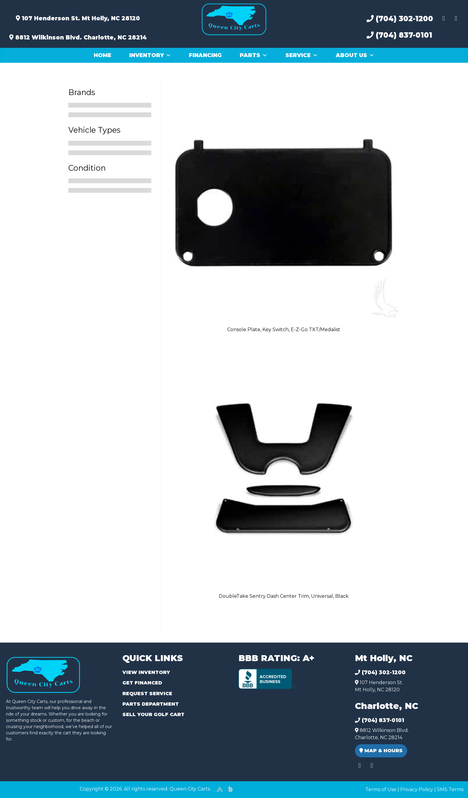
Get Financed (142, 683)
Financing (205, 55)
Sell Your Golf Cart (153, 714)
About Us (355, 55)
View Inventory (146, 672)
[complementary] (450, 780)
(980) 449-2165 (20, 786)
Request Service (147, 693)
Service (301, 55)
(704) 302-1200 (400, 18)
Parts (253, 55)
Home (102, 55)
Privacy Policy (416, 789)
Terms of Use (380, 789)
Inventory (150, 55)
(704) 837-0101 (399, 35)
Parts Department (150, 704)
